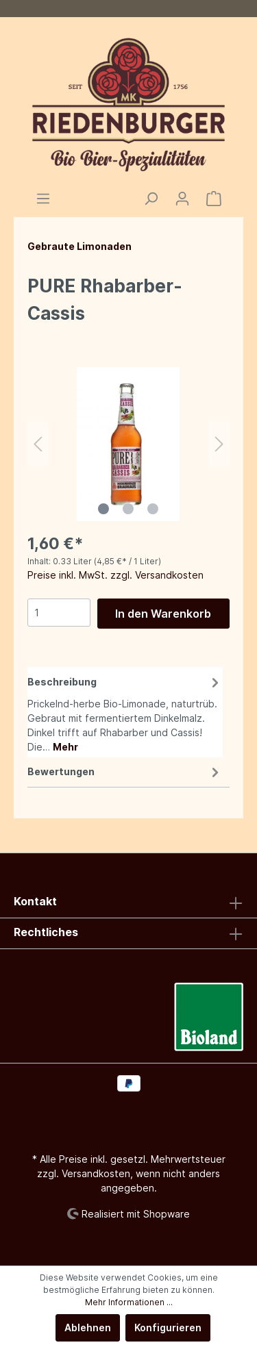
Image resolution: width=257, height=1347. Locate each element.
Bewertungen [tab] (125, 771)
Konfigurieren (167, 1327)
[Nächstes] (219, 444)
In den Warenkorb (163, 613)
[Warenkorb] (214, 199)
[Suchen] (151, 199)
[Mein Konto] (182, 199)
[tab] (125, 712)
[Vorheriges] (37, 444)
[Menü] (43, 199)
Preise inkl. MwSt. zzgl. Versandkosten (115, 575)
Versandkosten (96, 1173)
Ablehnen (87, 1327)
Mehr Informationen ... (129, 1302)
